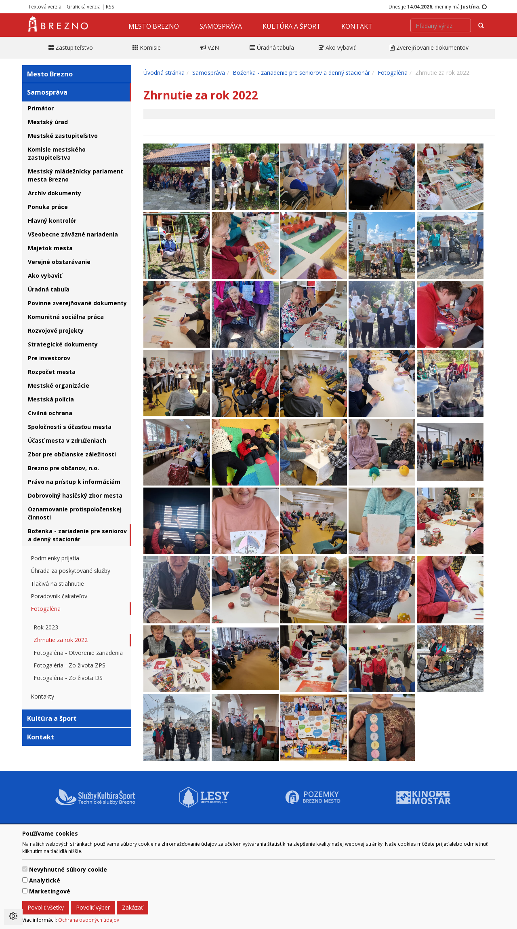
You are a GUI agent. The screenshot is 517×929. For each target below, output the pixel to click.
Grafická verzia (84, 6)
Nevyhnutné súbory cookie (68, 869)
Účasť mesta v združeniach (67, 440)
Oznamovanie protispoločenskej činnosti (75, 513)
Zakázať (132, 907)
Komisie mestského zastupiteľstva (57, 153)
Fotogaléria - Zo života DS (68, 678)
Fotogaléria (46, 608)
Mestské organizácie (58, 385)
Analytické (44, 880)
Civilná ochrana (50, 413)
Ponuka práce (48, 207)
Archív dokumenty (54, 193)
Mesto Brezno (153, 26)
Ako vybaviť (45, 275)
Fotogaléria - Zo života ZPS (69, 665)
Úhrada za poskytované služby (70, 570)
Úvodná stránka (164, 72)
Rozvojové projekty (56, 330)
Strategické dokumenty (63, 344)
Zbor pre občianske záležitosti (72, 454)
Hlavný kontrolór (52, 220)
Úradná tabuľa (48, 289)
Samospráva (221, 26)
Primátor (41, 108)
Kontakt (356, 26)
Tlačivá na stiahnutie (57, 583)
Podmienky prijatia (55, 558)
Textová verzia (44, 6)
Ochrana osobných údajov (88, 919)
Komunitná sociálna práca (66, 317)
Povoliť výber (93, 907)
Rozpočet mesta (52, 372)
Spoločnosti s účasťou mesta (69, 427)
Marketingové (49, 891)
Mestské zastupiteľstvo (63, 135)
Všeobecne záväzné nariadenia (73, 234)
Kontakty (42, 696)
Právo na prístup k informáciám (74, 482)
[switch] (24, 869)
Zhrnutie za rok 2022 (61, 640)
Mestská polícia (51, 399)
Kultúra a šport (292, 26)
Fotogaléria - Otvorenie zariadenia (78, 653)
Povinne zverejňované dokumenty (77, 303)
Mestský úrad (48, 122)
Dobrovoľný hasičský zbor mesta (75, 495)
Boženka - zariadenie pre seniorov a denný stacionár (77, 535)
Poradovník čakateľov (59, 596)
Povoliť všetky (45, 907)
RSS (110, 6)
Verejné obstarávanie (59, 262)
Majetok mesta (50, 248)
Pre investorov (49, 358)
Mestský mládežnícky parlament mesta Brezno (75, 175)
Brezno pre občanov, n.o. (63, 468)
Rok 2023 (46, 627)
